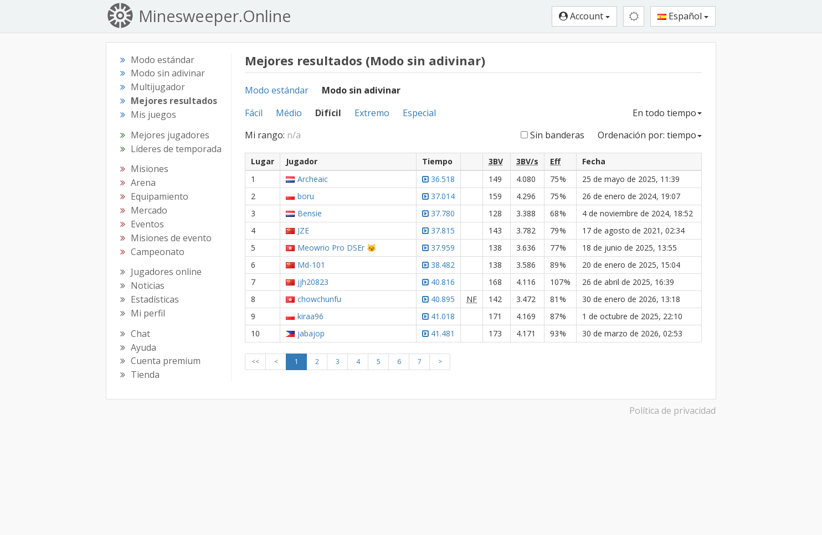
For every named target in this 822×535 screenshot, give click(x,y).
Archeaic (312, 179)
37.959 (438, 247)
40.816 (438, 282)
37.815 (438, 230)
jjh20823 (312, 282)
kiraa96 (310, 316)
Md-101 (311, 264)
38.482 (438, 264)
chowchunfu (319, 299)
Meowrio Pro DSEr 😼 (336, 247)
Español (682, 16)
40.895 (438, 299)
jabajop (311, 333)
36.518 (438, 179)
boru (305, 196)
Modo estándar (277, 90)
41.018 (438, 316)
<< (255, 361)
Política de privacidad (672, 410)
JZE (303, 230)
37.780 (438, 213)
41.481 (438, 333)
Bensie (309, 213)
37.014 (438, 196)
